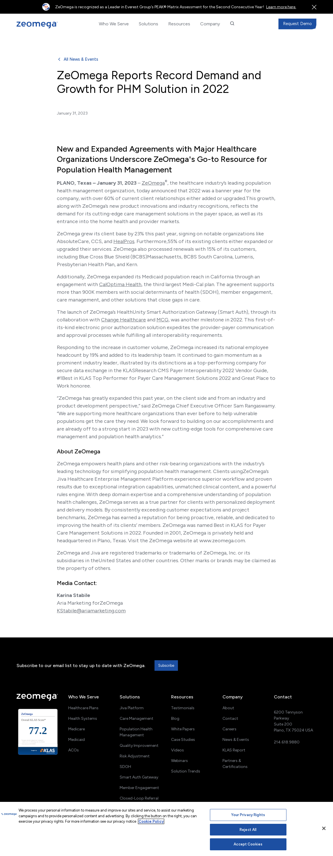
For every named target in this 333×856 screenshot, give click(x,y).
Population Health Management (136, 732)
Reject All (248, 830)
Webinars (179, 760)
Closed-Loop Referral (139, 798)
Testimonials (182, 708)
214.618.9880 (287, 742)
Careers (229, 729)
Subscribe (166, 665)
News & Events (235, 739)
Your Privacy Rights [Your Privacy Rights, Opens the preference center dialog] (248, 815)
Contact (230, 718)
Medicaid (76, 739)
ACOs (73, 750)
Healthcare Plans (83, 708)
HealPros (124, 241)
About (228, 708)
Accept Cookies (248, 844)
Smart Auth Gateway (139, 777)
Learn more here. (281, 7)
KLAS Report (233, 750)
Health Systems (82, 718)
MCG (162, 320)
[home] (41, 25)
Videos (177, 750)
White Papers (183, 729)
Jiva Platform (132, 708)
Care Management (136, 718)
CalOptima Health (120, 284)
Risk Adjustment (135, 756)
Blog (175, 718)
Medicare (76, 729)
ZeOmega (153, 183)
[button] (114, 24)
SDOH (125, 766)
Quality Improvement (139, 745)
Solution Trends (185, 771)
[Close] (324, 828)
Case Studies (183, 739)
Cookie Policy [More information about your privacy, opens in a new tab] (151, 821)
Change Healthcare (123, 320)
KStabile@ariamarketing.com (91, 611)
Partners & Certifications (235, 763)
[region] (166, 829)
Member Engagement (139, 787)
